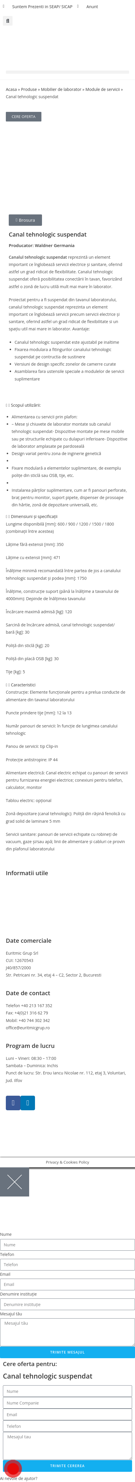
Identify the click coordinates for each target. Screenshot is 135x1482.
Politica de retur (21, 907)
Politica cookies (20, 900)
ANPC (11, 922)
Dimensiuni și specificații (34, 516)
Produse (29, 89)
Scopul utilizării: (26, 405)
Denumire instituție (18, 1294)
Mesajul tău (11, 1314)
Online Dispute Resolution (30, 915)
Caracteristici (23, 685)
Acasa (11, 89)
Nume (6, 1234)
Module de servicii (102, 89)
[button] (8, 21)
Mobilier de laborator (61, 89)
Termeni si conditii (23, 885)
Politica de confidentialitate (31, 893)
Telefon (7, 1254)
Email (5, 1274)
